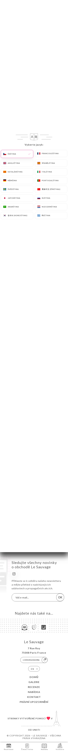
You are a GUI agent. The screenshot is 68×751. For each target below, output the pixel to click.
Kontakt (34, 696)
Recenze (34, 686)
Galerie (34, 681)
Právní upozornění (34, 701)
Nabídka (34, 691)
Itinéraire (60, 746)
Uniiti (36, 729)
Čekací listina (27, 746)
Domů (34, 676)
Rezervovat (8, 746)
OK (60, 597)
